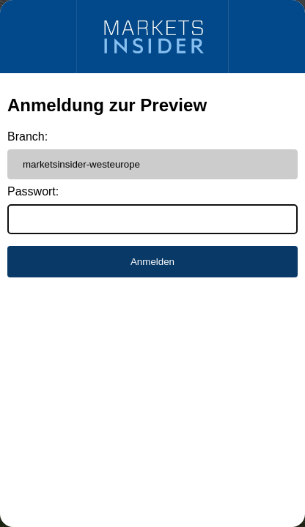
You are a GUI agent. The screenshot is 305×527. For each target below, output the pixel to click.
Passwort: (33, 191)
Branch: (27, 136)
